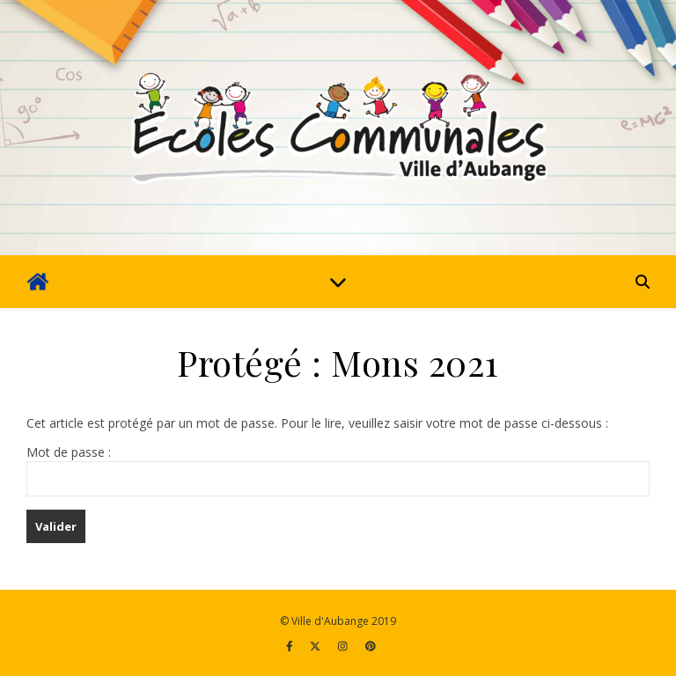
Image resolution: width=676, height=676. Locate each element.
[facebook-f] (291, 645)
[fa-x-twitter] (316, 645)
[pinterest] (370, 645)
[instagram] (344, 645)
